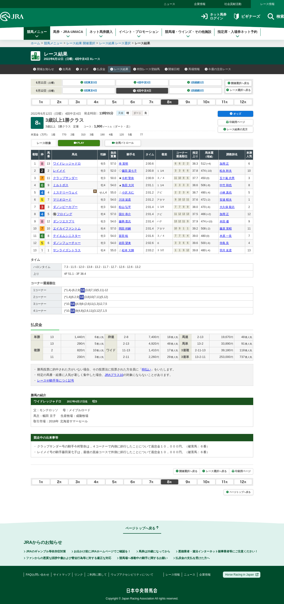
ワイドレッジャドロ (67, 163)
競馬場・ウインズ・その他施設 (188, 34)
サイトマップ (61, 574)
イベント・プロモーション (139, 34)
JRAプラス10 (114, 375)
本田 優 (224, 221)
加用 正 (224, 163)
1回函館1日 (195, 82)
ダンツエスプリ (64, 221)
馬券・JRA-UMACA (68, 34)
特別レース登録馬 (146, 69)
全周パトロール (123, 142)
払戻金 (99, 69)
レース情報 (267, 4)
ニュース (169, 4)
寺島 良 (224, 243)
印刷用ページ (235, 122)
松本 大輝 (128, 250)
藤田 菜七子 (129, 170)
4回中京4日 (142, 90)
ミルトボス (60, 185)
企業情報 (199, 4)
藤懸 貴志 (125, 221)
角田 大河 (128, 185)
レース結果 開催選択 (81, 43)
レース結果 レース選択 (115, 43)
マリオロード (62, 199)
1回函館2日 (195, 90)
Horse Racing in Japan (241, 574)
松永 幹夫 (226, 170)
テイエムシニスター (67, 236)
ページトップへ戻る (238, 492)
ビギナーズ (247, 16)
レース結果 (119, 69)
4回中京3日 (142, 82)
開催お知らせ (43, 69)
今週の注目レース (218, 69)
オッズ (82, 69)
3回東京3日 (88, 82)
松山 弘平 (125, 207)
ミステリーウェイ (65, 192)
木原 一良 (226, 236)
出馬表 (65, 69)
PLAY (79, 142)
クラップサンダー (65, 178)
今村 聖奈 (128, 178)
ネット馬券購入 (101, 34)
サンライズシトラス (67, 250)
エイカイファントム (67, 228)
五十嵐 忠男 (227, 178)
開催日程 (172, 69)
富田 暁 (123, 236)
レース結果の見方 (235, 129)
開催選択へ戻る (238, 83)
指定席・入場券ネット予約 (237, 34)
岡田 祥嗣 (125, 228)
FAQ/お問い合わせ (37, 574)
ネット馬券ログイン (213, 16)
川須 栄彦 (125, 199)
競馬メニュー (37, 34)
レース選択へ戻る (238, 90)
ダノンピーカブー (65, 207)
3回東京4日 (88, 90)
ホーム (35, 43)
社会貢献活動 (232, 4)
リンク (78, 574)
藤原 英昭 (226, 228)
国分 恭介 (125, 214)
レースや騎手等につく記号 (55, 380)
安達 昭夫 (226, 199)
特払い (146, 369)
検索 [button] (276, 16)
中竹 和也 (226, 185)
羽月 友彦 (226, 250)
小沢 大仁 (128, 192)
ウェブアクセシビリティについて (132, 574)
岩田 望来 (125, 243)
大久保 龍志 (227, 207)
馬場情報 (192, 69)
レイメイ (59, 170)
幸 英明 (123, 163)
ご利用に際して (97, 574)
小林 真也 (226, 192)
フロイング (64, 214)
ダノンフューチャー (67, 243)
